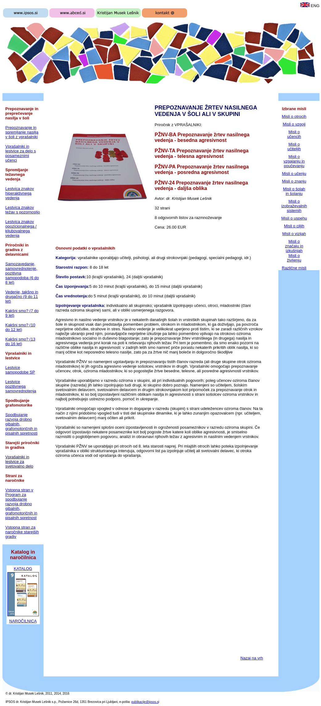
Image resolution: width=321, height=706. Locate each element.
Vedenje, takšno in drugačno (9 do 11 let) (21, 296)
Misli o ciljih (294, 226)
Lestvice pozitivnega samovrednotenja (20, 386)
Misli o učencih (294, 134)
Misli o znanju (294, 181)
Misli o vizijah (294, 233)
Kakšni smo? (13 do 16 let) (20, 341)
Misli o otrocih (294, 116)
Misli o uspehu (294, 218)
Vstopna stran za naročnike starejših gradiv (22, 532)
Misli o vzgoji (294, 124)
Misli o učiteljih (294, 146)
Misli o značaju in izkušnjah (294, 246)
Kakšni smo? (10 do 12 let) (20, 327)
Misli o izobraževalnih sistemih (294, 206)
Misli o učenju (294, 173)
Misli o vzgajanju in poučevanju (294, 161)
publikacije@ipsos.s (144, 702)
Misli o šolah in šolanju (294, 191)
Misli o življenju (294, 257)
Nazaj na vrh (251, 658)
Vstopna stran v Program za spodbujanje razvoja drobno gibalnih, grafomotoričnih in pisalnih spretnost (21, 504)
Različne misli (294, 268)
